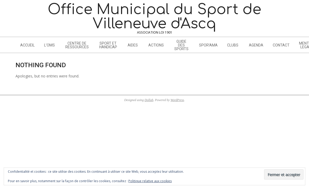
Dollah (149, 100)
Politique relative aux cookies (150, 181)
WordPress (177, 100)
